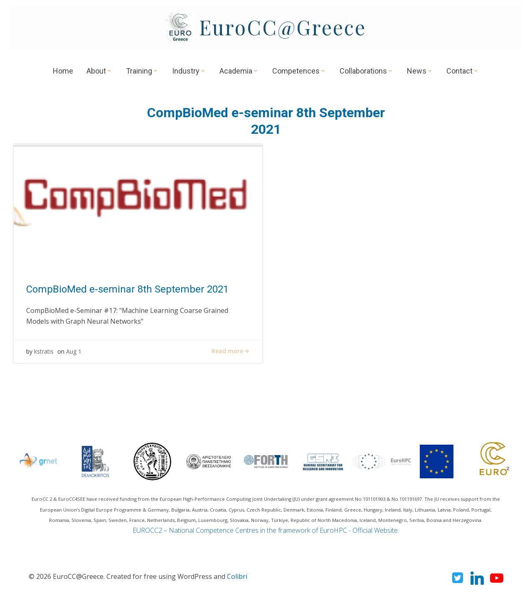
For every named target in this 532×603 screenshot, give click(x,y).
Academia (239, 70)
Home (63, 70)
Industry (189, 70)
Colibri (237, 576)
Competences (299, 70)
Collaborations (367, 70)
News (420, 70)
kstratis (44, 351)
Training (142, 70)
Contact (462, 70)
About (99, 70)
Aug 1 (73, 351)
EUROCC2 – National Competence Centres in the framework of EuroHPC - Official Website (265, 530)
